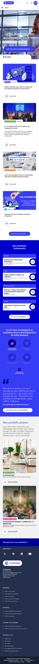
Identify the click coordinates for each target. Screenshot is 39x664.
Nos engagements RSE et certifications (13, 648)
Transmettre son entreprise (11, 601)
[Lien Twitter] (7, 553)
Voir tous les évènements (19, 317)
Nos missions (8, 641)
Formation (6, 607)
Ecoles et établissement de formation (13, 611)
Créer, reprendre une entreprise (12, 594)
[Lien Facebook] (15, 553)
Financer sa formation (10, 616)
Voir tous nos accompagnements (19, 50)
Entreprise (6, 588)
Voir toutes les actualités (19, 234)
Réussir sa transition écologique (12, 598)
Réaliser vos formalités (10, 591)
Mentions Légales (29, 660)
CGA (22, 660)
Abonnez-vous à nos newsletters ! (15, 542)
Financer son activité (9, 596)
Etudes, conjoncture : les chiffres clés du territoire (16, 628)
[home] (8, 2)
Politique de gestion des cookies (16, 661)
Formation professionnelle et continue (13, 613)
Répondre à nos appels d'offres (12, 651)
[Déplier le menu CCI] (18, 2)
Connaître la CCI (8, 635)
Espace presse (8, 638)
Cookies (29, 661)
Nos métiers (7, 643)
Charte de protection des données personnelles (18, 658)
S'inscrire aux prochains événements (13, 626)
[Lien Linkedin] (24, 553)
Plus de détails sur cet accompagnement (17, 410)
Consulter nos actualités (10, 622)
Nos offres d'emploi (9, 646)
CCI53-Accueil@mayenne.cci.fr (12, 572)
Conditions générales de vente (10, 660)
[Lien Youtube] (32, 553)
